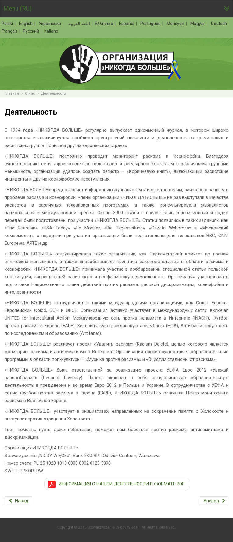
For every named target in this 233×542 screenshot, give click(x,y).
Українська (50, 23)
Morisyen (176, 23)
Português (151, 23)
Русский (31, 31)
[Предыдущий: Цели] (18, 500)
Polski (8, 23)
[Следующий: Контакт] (213, 500)
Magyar (198, 23)
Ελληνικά (104, 23)
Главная (12, 93)
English (26, 23)
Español (127, 23)
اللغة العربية (78, 23)
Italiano (51, 31)
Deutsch (219, 23)
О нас (30, 93)
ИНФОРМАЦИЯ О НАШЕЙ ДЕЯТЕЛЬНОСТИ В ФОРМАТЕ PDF (121, 484)
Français (10, 31)
